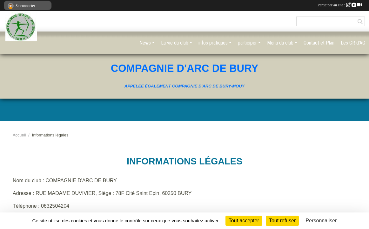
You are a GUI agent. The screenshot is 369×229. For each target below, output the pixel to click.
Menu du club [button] (280, 43)
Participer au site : (340, 5)
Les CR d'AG (353, 43)
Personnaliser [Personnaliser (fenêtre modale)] (321, 220)
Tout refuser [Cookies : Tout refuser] (282, 220)
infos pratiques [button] (213, 43)
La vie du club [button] (174, 43)
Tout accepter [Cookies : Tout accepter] (244, 220)
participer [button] (247, 43)
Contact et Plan (319, 43)
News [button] (145, 43)
